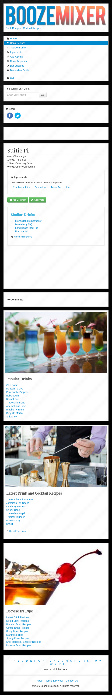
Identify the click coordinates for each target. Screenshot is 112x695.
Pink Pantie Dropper (17, 392)
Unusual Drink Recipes (18, 645)
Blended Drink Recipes (18, 624)
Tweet (18, 115)
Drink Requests (17, 61)
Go (42, 94)
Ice (68, 187)
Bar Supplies (15, 65)
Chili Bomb (12, 385)
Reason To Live (14, 388)
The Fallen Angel (15, 513)
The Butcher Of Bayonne (19, 499)
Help (11, 78)
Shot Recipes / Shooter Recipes (23, 641)
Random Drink (16, 47)
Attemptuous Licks (16, 406)
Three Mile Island (15, 402)
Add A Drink (15, 56)
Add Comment (18, 200)
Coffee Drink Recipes (17, 627)
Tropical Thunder (15, 517)
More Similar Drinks (21, 237)
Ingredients (14, 52)
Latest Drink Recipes (17, 617)
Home (12, 38)
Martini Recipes (14, 634)
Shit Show (11, 416)
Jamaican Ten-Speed (17, 503)
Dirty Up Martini (14, 413)
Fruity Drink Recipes (17, 631)
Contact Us (72, 680)
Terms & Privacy (54, 680)
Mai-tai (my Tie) (23, 224)
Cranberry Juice (21, 187)
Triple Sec (56, 187)
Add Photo (37, 200)
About (40, 680)
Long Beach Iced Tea (26, 227)
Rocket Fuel (12, 399)
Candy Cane (13, 510)
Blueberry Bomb (15, 409)
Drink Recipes (16, 43)
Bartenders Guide (18, 70)
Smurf (9, 524)
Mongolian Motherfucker (28, 220)
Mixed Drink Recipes (17, 620)
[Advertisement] (56, 133)
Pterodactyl (21, 231)
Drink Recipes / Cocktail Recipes (23, 28)
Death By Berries (15, 506)
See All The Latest (16, 531)
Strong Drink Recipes (17, 638)
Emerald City (13, 520)
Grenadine (40, 187)
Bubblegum (12, 395)
